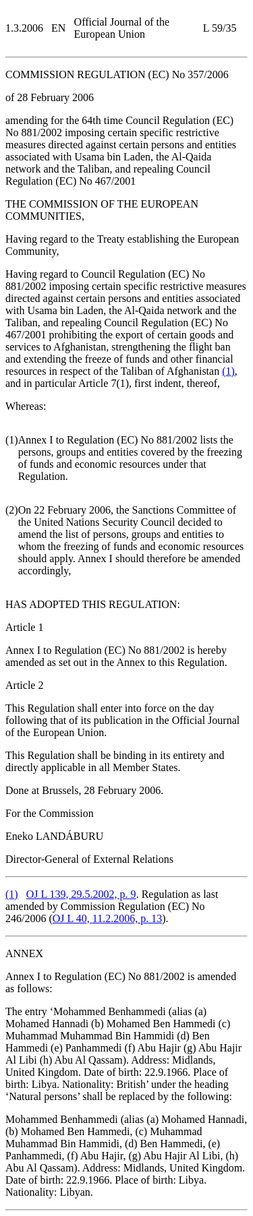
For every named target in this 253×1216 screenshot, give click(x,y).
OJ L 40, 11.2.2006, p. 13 (107, 918)
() (228, 371)
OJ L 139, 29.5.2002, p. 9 (81, 894)
